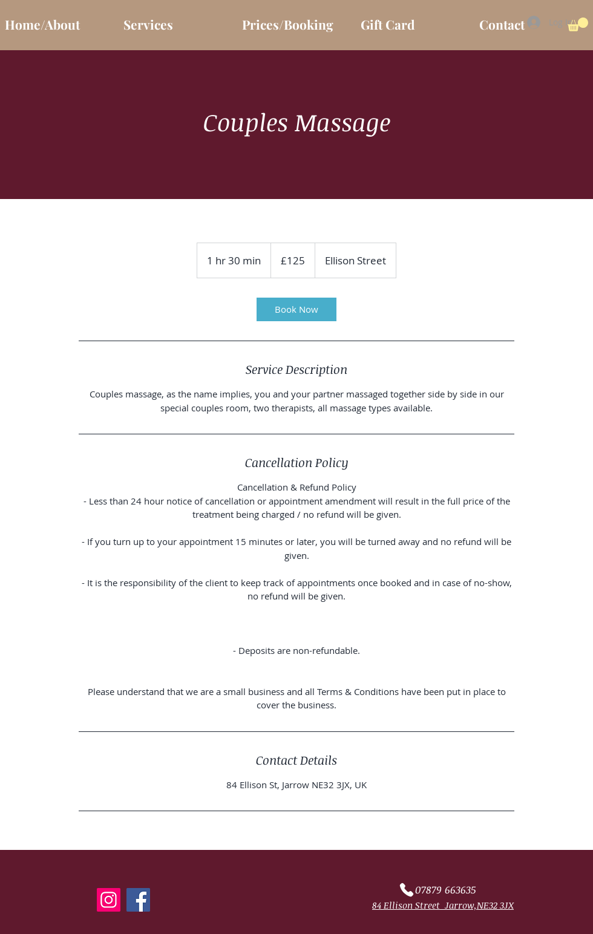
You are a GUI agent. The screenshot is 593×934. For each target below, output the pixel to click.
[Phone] (406, 890)
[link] (296, 309)
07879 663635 (445, 889)
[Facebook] (138, 900)
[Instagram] (108, 900)
